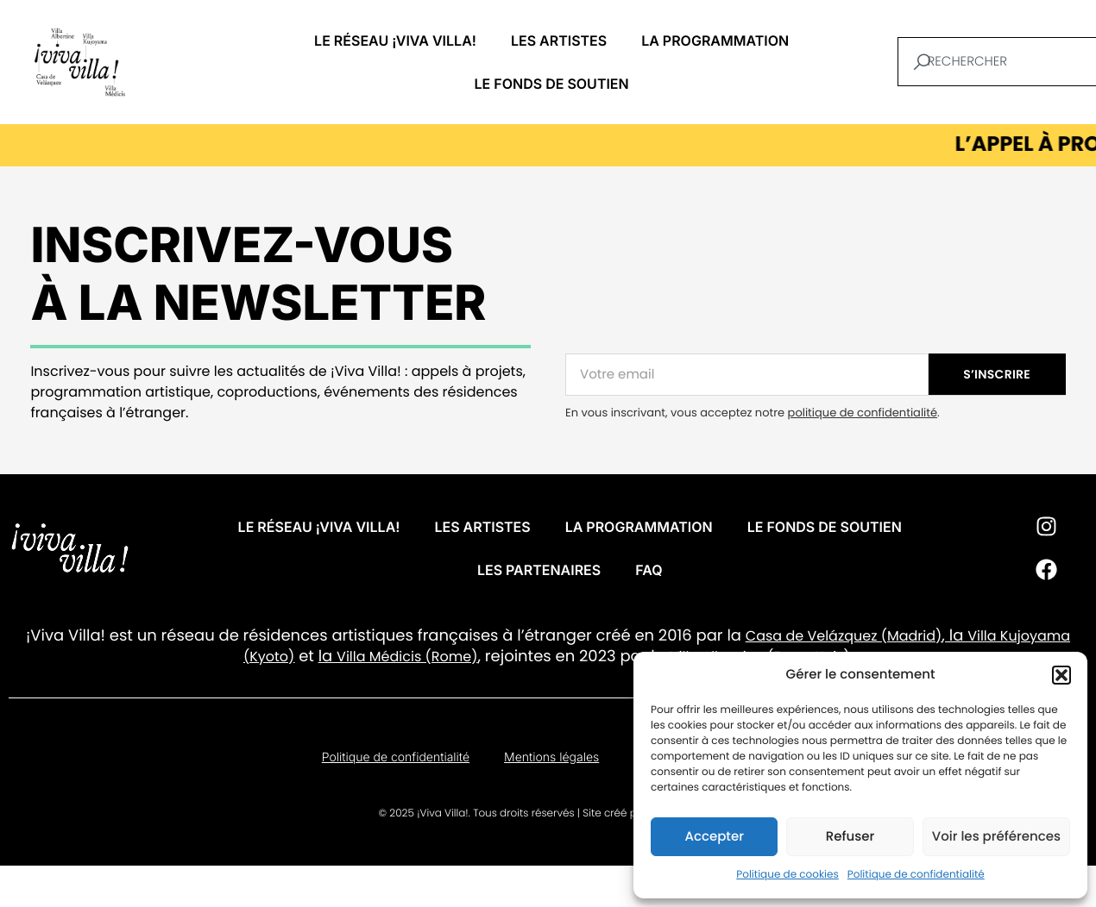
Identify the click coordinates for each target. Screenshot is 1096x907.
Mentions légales (551, 757)
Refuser (850, 837)
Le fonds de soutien (552, 83)
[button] (1061, 675)
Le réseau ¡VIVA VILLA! (395, 40)
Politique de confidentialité (916, 874)
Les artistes (559, 40)
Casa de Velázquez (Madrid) (844, 636)
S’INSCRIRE (996, 374)
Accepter (713, 837)
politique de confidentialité (862, 412)
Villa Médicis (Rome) (407, 656)
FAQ (648, 570)
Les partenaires (539, 570)
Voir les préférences (996, 837)
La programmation (715, 40)
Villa (981, 636)
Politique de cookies (787, 874)
